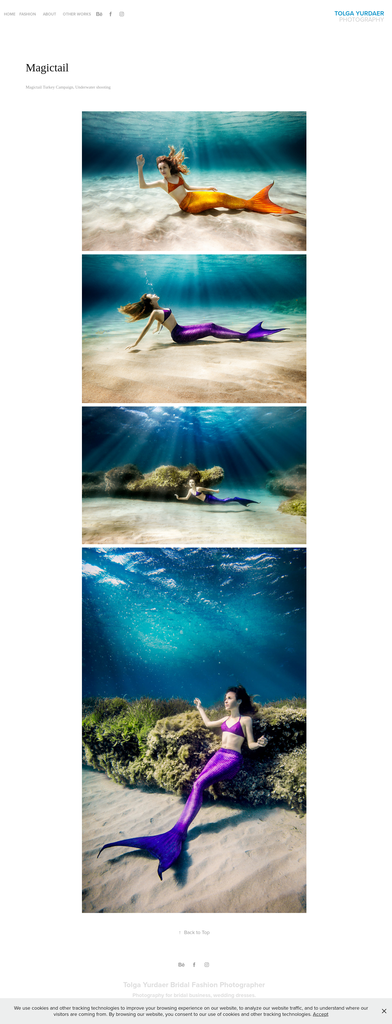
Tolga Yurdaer (359, 13)
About (49, 14)
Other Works (77, 14)
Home (9, 14)
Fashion (27, 14)
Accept (320, 1014)
